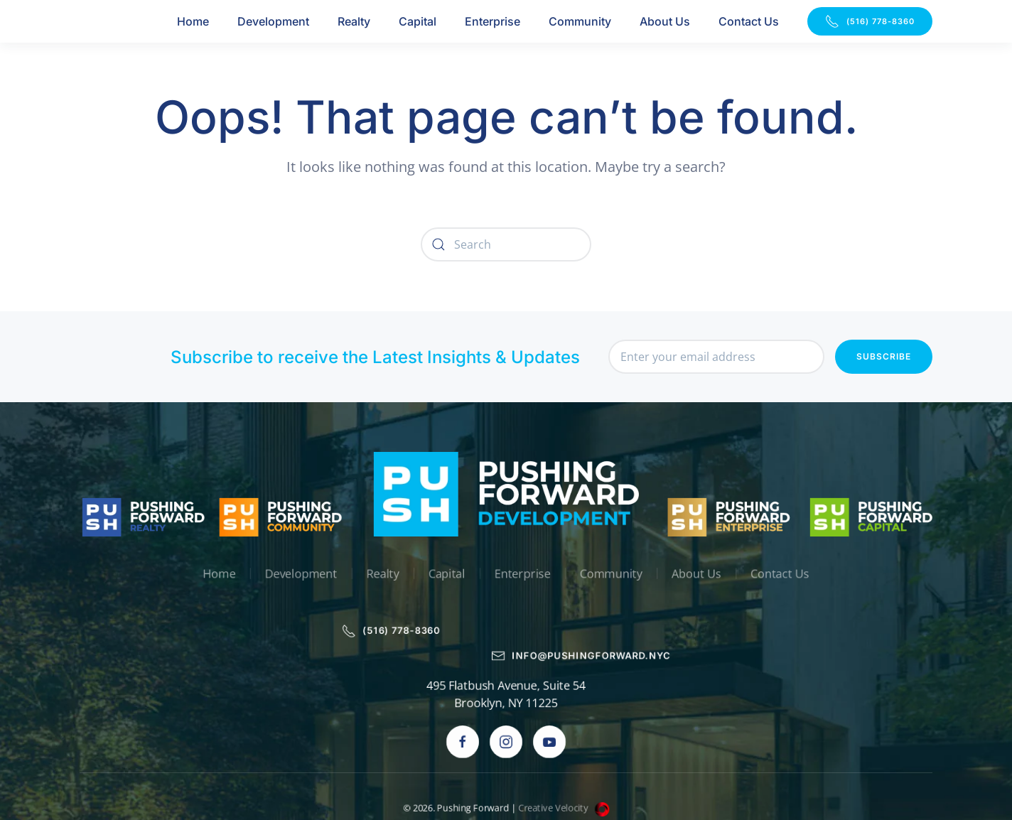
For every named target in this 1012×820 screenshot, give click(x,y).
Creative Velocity (565, 758)
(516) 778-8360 (870, 21)
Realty (354, 21)
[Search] (506, 244)
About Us (665, 21)
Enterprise (492, 21)
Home (193, 21)
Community (580, 21)
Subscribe (883, 357)
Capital (417, 21)
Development (273, 21)
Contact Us (748, 21)
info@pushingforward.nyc (582, 606)
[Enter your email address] (716, 357)
